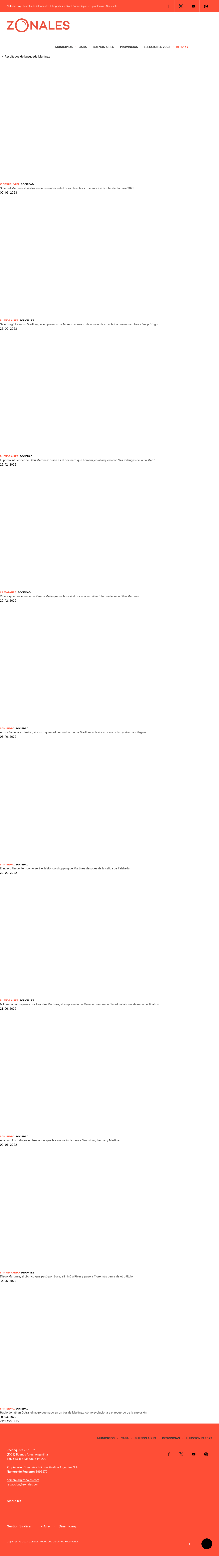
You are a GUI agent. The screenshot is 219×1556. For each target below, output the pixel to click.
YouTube (193, 6)
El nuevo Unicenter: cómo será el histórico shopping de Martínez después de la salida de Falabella (64, 868)
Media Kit (14, 1501)
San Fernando (10, 1272)
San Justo (111, 6)
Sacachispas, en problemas (88, 6)
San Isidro (7, 728)
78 (15, 1421)
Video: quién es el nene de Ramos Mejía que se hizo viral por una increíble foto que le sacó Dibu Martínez (69, 596)
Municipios (64, 47)
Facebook (168, 6)
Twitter (180, 6)
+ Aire (45, 1526)
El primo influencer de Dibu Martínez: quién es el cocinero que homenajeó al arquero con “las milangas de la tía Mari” (77, 460)
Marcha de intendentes (36, 6)
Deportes (27, 1272)
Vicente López (10, 184)
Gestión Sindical (19, 1526)
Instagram (205, 6)
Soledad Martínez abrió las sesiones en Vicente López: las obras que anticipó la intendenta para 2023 (67, 188)
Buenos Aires (103, 47)
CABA (83, 47)
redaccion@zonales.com (23, 1484)
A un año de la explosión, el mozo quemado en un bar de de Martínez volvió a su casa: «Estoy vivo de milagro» (73, 732)
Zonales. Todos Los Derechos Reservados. (54, 1541)
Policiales (27, 320)
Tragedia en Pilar (61, 6)
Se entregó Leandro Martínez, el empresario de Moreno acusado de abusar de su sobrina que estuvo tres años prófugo (78, 324)
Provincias (129, 47)
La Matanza (8, 592)
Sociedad (27, 184)
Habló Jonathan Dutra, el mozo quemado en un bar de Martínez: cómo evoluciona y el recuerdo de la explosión (73, 1412)
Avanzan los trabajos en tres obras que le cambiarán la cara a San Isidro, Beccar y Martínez (60, 1140)
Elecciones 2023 (157, 47)
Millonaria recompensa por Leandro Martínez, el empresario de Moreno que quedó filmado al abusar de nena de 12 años (79, 1004)
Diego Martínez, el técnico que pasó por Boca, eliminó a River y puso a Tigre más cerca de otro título (66, 1276)
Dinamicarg (67, 1526)
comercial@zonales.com (23, 1480)
